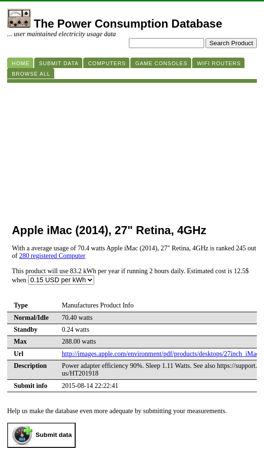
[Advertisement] (132, 149)
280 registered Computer (52, 255)
